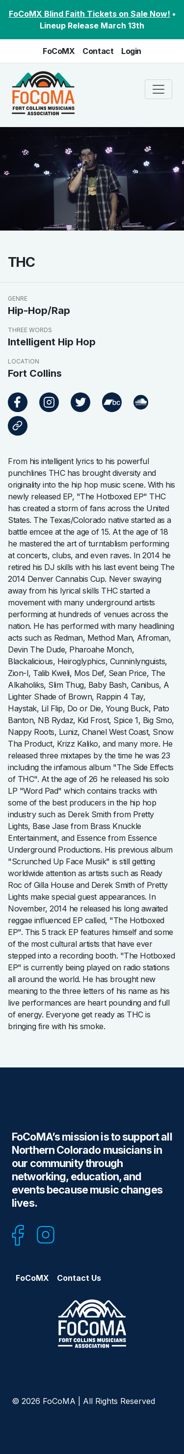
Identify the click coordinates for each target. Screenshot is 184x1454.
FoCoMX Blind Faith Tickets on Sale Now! (89, 14)
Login (131, 51)
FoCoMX (59, 51)
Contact (97, 51)
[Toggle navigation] (158, 89)
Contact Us (79, 1278)
